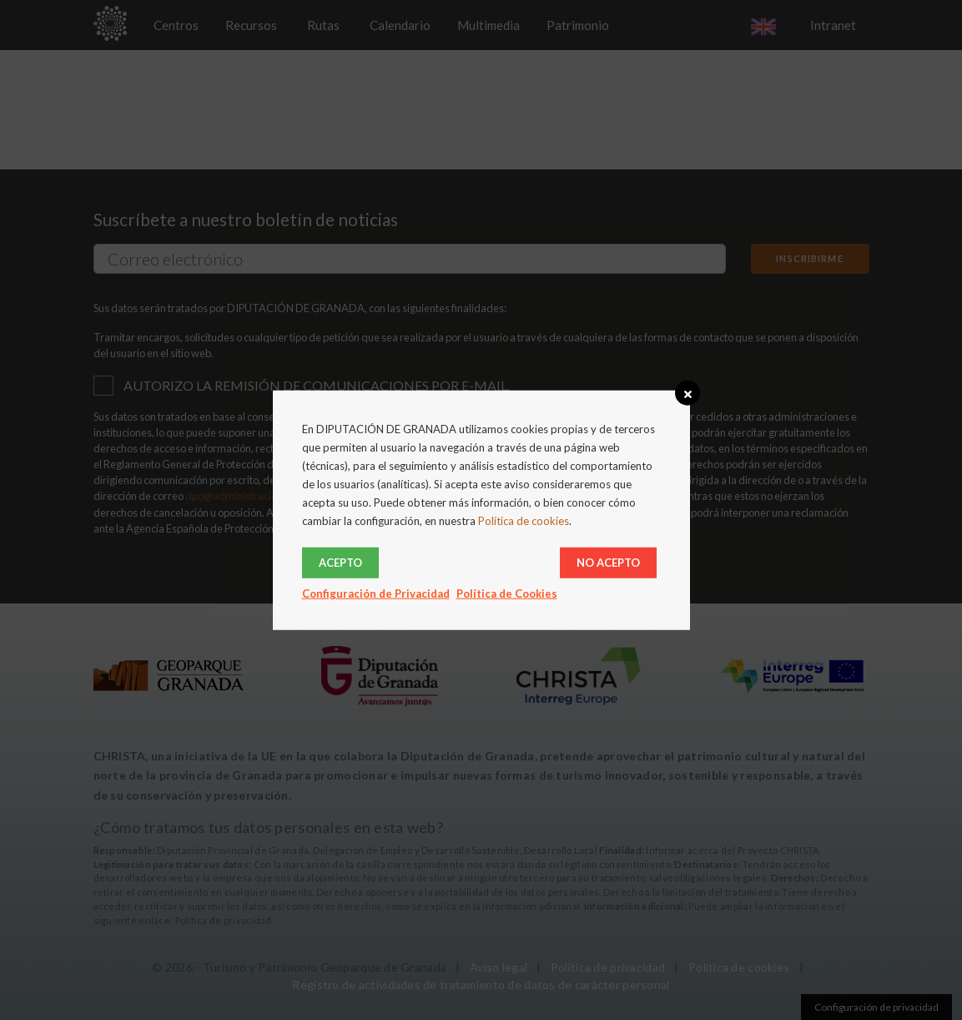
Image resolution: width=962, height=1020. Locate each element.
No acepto (608, 561)
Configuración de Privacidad (376, 592)
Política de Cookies (506, 592)
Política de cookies (523, 521)
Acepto (340, 561)
